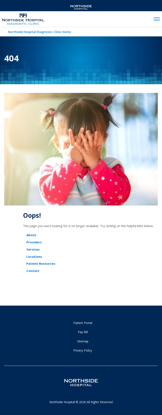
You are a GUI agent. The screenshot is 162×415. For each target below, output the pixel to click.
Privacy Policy (82, 350)
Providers (34, 242)
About (31, 235)
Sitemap (82, 341)
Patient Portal (82, 323)
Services (33, 249)
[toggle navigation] (157, 19)
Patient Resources (40, 263)
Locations (34, 256)
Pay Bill (83, 332)
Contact (32, 271)
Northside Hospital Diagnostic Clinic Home (39, 32)
